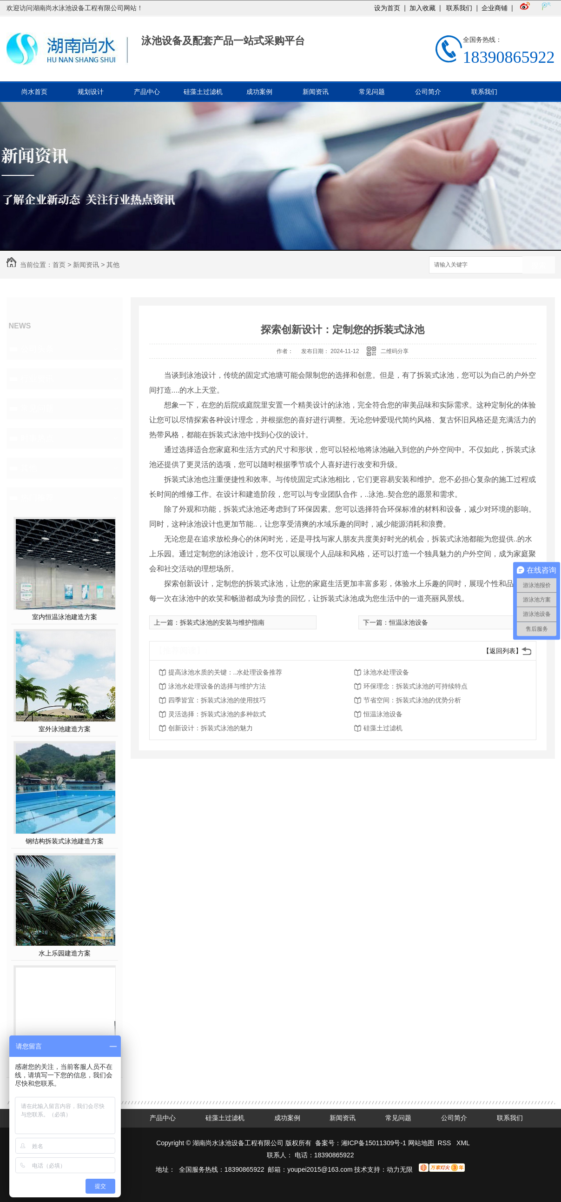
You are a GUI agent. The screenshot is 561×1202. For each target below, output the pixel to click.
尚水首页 (34, 91)
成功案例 (259, 91)
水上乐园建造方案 (65, 953)
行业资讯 (37, 378)
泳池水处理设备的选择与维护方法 (217, 686)
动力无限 (400, 1169)
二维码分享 (395, 351)
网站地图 (421, 1143)
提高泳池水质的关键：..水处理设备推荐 (225, 672)
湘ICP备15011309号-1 (373, 1143)
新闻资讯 (316, 91)
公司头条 (37, 349)
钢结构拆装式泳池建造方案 (65, 841)
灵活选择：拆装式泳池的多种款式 (217, 714)
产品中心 (147, 91)
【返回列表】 (502, 650)
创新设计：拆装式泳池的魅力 (210, 728)
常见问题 (372, 91)
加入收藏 (422, 8)
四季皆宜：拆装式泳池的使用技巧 (217, 700)
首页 (59, 264)
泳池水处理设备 (386, 672)
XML (463, 1143)
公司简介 (428, 91)
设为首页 (387, 8)
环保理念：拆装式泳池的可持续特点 (415, 686)
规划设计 (91, 91)
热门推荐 (37, 497)
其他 (112, 264)
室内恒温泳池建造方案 (64, 617)
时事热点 (37, 438)
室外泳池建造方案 (65, 729)
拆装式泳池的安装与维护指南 (222, 622)
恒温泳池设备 (408, 622)
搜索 (538, 265)
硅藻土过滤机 (203, 91)
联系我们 (459, 8)
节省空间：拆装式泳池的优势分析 (412, 700)
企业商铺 (495, 8)
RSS (445, 1143)
